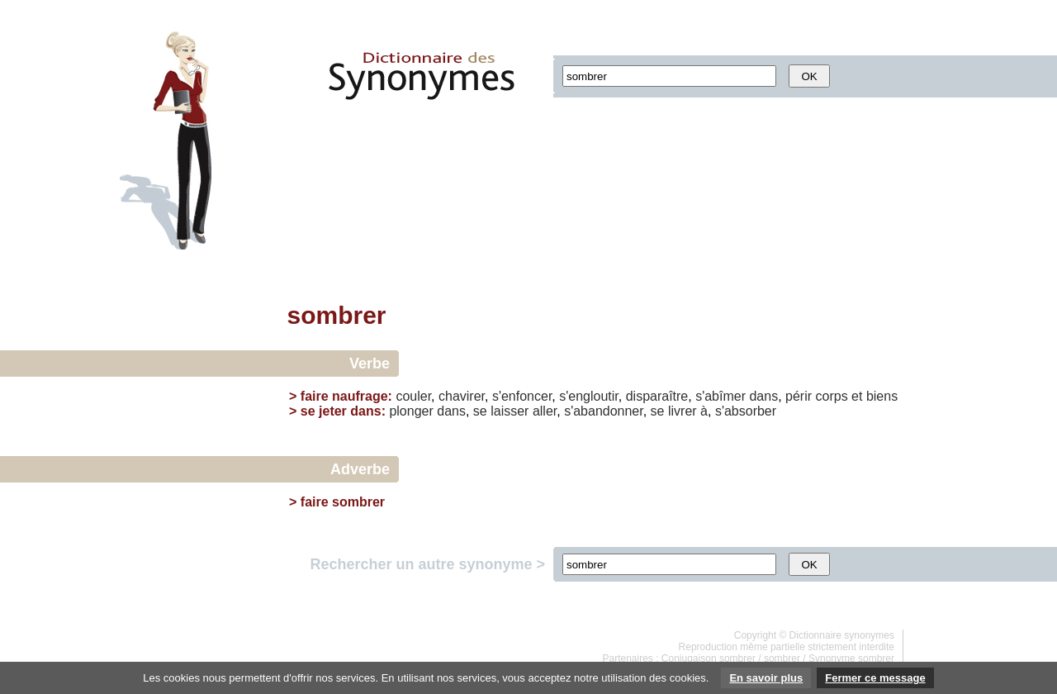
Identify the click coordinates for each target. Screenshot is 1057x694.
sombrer (782, 658)
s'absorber (745, 411)
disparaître (657, 396)
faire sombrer (343, 502)
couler (413, 396)
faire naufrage (344, 396)
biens (882, 396)
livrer (682, 411)
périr (798, 396)
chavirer (461, 396)
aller (545, 411)
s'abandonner (603, 411)
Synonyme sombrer (851, 658)
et (856, 396)
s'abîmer (720, 396)
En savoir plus (766, 678)
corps (832, 396)
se (480, 411)
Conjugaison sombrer (708, 658)
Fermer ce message (875, 678)
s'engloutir (589, 396)
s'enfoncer (522, 396)
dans (763, 396)
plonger (411, 411)
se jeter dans (341, 411)
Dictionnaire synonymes (841, 635)
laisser (509, 411)
